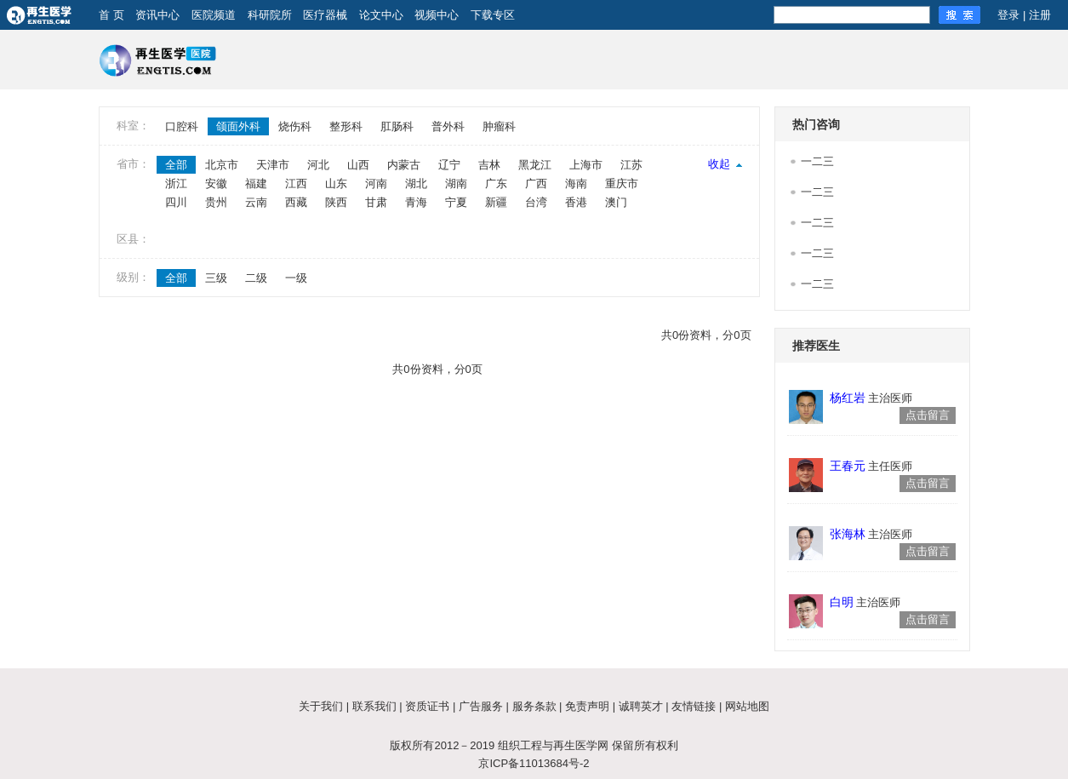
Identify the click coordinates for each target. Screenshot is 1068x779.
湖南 (456, 183)
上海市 (586, 164)
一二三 (817, 161)
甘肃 (376, 202)
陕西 (336, 202)
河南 (376, 183)
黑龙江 (534, 164)
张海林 (847, 534)
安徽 (216, 183)
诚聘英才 (641, 706)
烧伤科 (294, 126)
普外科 (448, 126)
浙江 (176, 183)
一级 (296, 278)
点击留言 (927, 415)
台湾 (536, 202)
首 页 (111, 15)
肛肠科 (397, 126)
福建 (256, 183)
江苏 (631, 164)
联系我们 (374, 706)
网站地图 (747, 706)
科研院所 (270, 15)
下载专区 (493, 15)
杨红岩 (847, 397)
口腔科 (181, 126)
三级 (216, 278)
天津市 (272, 164)
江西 (296, 183)
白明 (842, 602)
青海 (416, 202)
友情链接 (693, 706)
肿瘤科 (499, 126)
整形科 (346, 126)
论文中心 (381, 15)
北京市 (221, 164)
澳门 (616, 202)
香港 (576, 202)
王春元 (847, 466)
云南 (256, 202)
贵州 (216, 202)
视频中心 (436, 15)
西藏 (296, 202)
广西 (536, 183)
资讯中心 (157, 15)
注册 (1040, 15)
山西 (358, 164)
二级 (256, 278)
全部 (176, 164)
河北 (318, 164)
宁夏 (456, 202)
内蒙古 (403, 164)
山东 (336, 183)
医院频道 (213, 15)
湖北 (416, 183)
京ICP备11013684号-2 (533, 763)
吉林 (489, 164)
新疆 (496, 202)
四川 (176, 202)
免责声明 (587, 706)
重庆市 (621, 183)
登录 (1008, 15)
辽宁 (449, 164)
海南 (576, 183)
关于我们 (321, 706)
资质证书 (427, 706)
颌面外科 (238, 126)
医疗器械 (325, 15)
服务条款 (534, 706)
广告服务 (481, 706)
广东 (496, 183)
